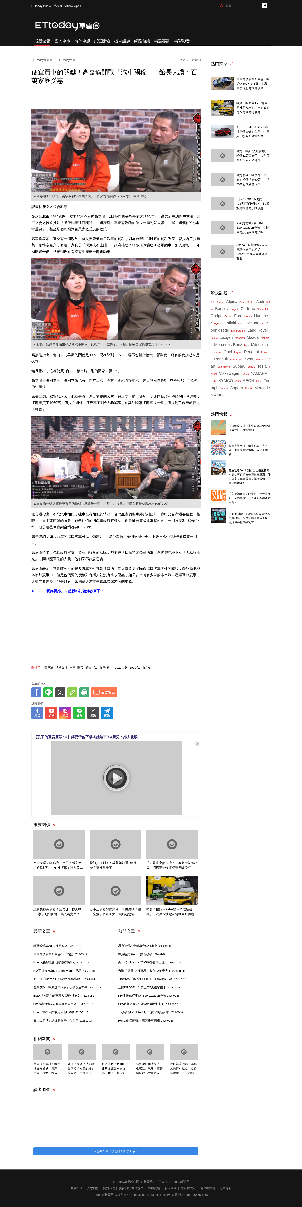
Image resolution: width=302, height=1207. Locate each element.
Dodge (217, 316)
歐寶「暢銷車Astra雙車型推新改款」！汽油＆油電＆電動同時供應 (170, 912)
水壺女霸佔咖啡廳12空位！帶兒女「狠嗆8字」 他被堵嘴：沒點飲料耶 (58, 865)
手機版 (57, 6)
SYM (213, 381)
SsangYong (224, 366)
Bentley (222, 308)
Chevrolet (262, 309)
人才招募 (93, 1188)
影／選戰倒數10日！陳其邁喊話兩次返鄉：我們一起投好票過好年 (115, 1068)
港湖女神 (61, 667)
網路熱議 (142, 41)
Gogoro (236, 388)
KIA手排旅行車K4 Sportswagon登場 (64, 970)
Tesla (262, 366)
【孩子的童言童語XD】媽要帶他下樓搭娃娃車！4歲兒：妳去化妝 (86, 737)
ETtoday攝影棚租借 (242, 509)
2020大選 (121, 667)
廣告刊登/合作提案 (131, 1188)
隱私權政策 (188, 1188)
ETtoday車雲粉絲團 (264, 5)
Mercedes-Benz (228, 344)
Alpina (231, 301)
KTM (259, 381)
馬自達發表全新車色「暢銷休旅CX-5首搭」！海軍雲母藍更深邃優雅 (252, 83)
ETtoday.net (138, 1194)
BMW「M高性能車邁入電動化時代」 (64, 995)
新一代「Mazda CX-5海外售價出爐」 (65, 979)
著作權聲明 (207, 1188)
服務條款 (170, 1188)
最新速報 (42, 41)
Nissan (218, 352)
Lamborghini (238, 330)
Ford (238, 316)
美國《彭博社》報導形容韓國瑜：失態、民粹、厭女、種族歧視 (46, 1068)
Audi (260, 301)
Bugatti (235, 309)
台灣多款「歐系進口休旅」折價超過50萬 (67, 987)
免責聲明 (225, 1188)
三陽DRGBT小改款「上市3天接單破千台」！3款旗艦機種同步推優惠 (253, 203)
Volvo (245, 373)
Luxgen (226, 337)
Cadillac (248, 308)
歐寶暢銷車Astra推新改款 (57, 945)
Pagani (238, 352)
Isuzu (241, 323)
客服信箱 (154, 1188)
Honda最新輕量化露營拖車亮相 (61, 962)
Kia (262, 323)
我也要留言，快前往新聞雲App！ (115, 1151)
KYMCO (225, 380)
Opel (228, 352)
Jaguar (252, 323)
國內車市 (62, 41)
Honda (248, 316)
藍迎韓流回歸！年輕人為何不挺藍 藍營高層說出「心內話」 (183, 1068)
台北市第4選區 (103, 667)
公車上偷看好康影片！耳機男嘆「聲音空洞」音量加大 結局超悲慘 (115, 912)
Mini (246, 345)
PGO (238, 381)
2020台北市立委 (140, 667)
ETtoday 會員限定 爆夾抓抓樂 (248, 441)
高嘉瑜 (48, 667)
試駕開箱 (102, 41)
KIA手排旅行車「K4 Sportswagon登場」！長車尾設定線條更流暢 (252, 227)
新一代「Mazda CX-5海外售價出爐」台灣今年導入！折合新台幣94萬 (252, 131)
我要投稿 (77, 1188)
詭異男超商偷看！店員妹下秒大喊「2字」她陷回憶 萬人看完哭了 (57, 912)
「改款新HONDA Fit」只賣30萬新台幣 (150, 1012)
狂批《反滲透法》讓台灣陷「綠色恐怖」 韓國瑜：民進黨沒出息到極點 (82, 1068)
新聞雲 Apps (72, 6)
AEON (248, 380)
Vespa (224, 388)
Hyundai (219, 323)
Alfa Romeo (217, 302)
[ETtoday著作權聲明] (103, 725)
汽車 (72, 667)
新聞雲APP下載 (154, 1181)
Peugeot (251, 352)
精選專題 (162, 41)
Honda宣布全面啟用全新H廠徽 (60, 1012)
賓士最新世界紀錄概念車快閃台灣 (62, 1020)
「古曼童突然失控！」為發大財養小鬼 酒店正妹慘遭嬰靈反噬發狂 (171, 865)
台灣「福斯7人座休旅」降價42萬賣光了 (151, 970)
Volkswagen (229, 373)
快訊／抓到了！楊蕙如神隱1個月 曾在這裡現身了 (115, 865)
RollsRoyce (236, 359)
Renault (221, 359)
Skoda (259, 359)
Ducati (248, 388)
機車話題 (122, 41)
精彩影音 (182, 41)
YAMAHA (259, 373)
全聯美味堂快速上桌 (242, 489)
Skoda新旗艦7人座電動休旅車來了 (63, 1004)
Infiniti (231, 323)
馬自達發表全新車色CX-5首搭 (60, 954)
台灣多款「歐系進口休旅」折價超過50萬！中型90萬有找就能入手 (253, 179)
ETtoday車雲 (71, 26)
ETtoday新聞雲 (41, 6)
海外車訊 (82, 41)
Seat (249, 359)
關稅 (80, 667)
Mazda (253, 337)
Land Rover (257, 330)
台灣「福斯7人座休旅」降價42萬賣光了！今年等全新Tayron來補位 (253, 155)
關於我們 (109, 1188)
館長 (88, 667)
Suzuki (251, 366)
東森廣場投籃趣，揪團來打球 (248, 421)
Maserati (240, 337)
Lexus (214, 337)
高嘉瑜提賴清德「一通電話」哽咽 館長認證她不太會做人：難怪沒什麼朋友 (149, 1068)
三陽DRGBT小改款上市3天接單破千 (149, 987)
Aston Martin (246, 302)
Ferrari (228, 316)
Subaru (239, 366)
